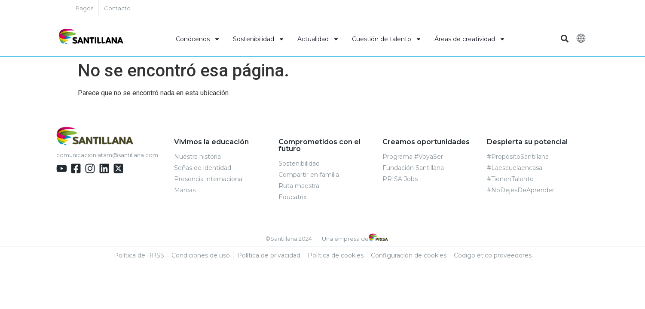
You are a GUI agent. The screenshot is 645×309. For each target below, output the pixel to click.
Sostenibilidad (258, 39)
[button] (565, 39)
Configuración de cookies (408, 256)
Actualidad (318, 39)
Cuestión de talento (387, 39)
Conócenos (198, 39)
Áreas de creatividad (469, 39)
